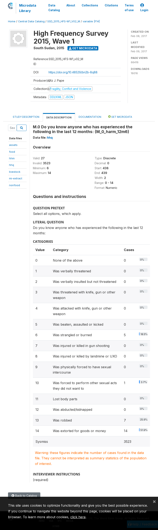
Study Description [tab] (26, 116)
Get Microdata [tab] (120, 116)
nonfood (14, 185)
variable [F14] (91, 21)
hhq (11, 165)
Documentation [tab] (90, 116)
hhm (12, 158)
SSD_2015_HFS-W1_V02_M (63, 21)
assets (13, 144)
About (70, 5)
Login (144, 8)
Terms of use (129, 8)
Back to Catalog (24, 495)
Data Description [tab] (59, 117)
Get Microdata (83, 48)
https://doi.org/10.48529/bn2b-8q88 (73, 72)
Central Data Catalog (31, 21)
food (12, 151)
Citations (111, 5)
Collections (90, 5)
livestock (14, 171)
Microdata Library (27, 8)
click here (78, 517)
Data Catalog (54, 8)
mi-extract (15, 178)
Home (11, 21)
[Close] (154, 501)
